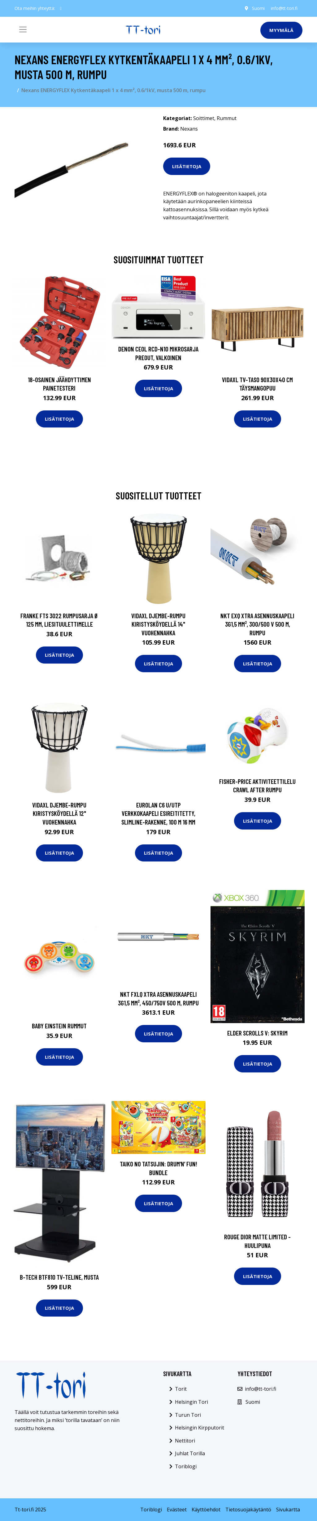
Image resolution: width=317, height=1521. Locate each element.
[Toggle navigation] (23, 29)
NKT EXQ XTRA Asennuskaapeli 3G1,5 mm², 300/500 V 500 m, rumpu (257, 624)
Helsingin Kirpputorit (199, 1427)
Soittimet (203, 118)
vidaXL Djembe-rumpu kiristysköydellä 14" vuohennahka (158, 624)
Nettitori (185, 1440)
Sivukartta (288, 1509)
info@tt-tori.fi (284, 8)
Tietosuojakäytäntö (248, 1509)
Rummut (227, 118)
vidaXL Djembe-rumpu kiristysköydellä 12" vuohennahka (59, 813)
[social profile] (61, 8)
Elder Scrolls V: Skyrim (257, 1033)
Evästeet (177, 1509)
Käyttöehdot (206, 1509)
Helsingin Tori (191, 1401)
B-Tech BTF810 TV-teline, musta (59, 1277)
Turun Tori (188, 1414)
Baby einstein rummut (59, 1026)
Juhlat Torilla (190, 1453)
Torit (181, 1388)
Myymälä (281, 30)
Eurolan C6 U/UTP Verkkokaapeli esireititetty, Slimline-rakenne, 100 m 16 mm (158, 813)
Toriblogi (186, 1466)
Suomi (258, 8)
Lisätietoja (186, 166)
